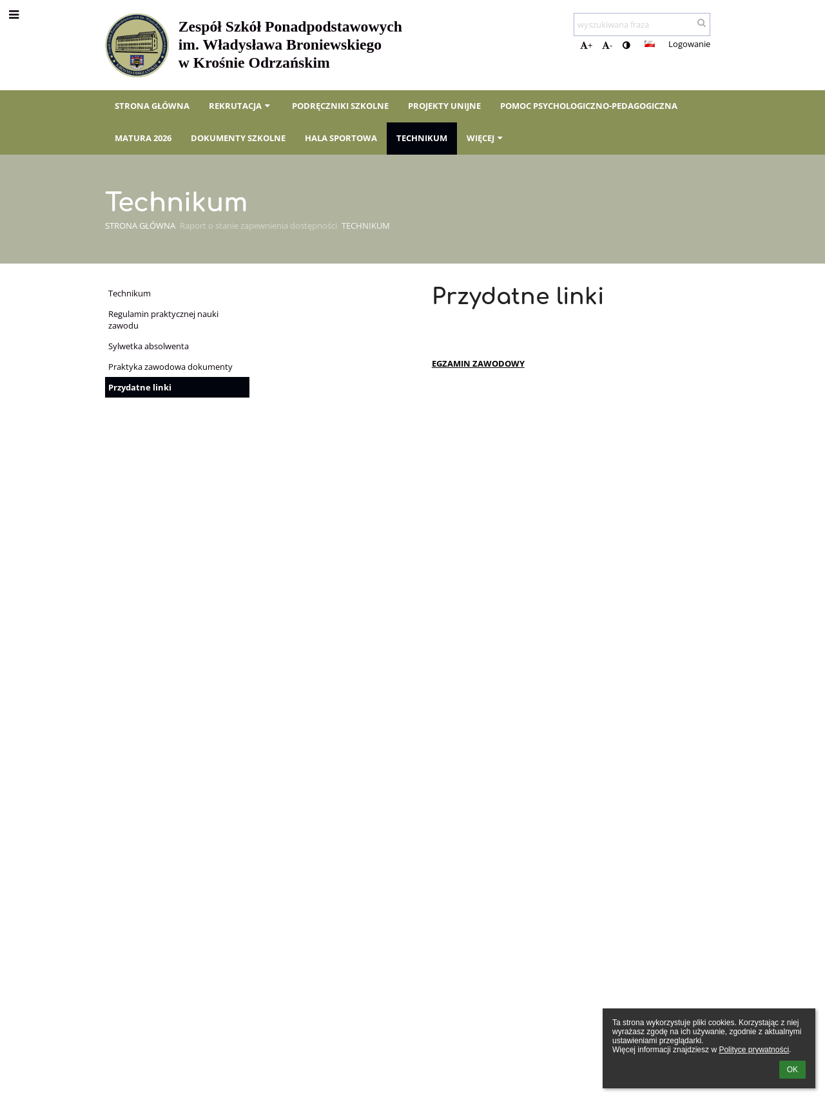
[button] (649, 44)
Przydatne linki (139, 387)
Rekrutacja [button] (241, 105)
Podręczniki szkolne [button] (340, 105)
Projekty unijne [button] (444, 105)
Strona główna (140, 225)
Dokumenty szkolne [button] (238, 138)
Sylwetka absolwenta (148, 346)
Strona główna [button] (152, 105)
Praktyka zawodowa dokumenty (170, 366)
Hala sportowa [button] (341, 138)
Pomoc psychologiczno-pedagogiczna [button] (588, 105)
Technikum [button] (421, 138)
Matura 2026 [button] (143, 138)
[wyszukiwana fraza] (642, 24)
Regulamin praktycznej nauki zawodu (163, 319)
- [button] (607, 45)
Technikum (366, 225)
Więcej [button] (486, 138)
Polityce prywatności (754, 1049)
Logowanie (689, 44)
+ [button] (586, 45)
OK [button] (792, 1069)
